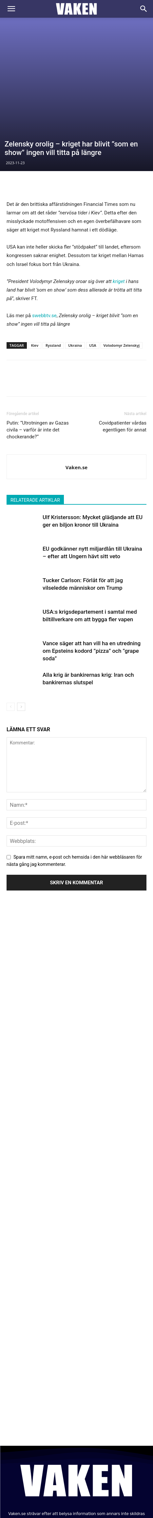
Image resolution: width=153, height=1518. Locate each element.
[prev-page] (11, 640)
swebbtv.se (44, 249)
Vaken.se (76, 400)
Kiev (34, 278)
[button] (11, 9)
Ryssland (53, 278)
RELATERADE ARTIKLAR (35, 433)
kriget (119, 214)
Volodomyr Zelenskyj (122, 278)
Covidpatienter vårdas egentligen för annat (122, 359)
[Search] (144, 9)
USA (92, 278)
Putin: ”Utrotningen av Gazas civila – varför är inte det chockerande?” (38, 363)
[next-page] (21, 640)
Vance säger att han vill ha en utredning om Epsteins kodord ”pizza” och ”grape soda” (92, 584)
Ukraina (75, 278)
